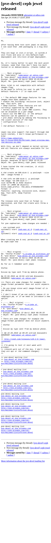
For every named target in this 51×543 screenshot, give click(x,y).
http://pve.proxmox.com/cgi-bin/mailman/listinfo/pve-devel (17, 427)
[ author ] (11, 34)
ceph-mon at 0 (25, 267)
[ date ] (29, 32)
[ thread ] (36, 32)
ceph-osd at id (41, 272)
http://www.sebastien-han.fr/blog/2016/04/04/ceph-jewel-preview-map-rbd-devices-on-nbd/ (25, 160)
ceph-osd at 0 (25, 272)
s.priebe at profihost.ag (36, 297)
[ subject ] (45, 32)
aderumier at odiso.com (34, 15)
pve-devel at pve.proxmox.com (33, 85)
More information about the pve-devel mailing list (23, 540)
